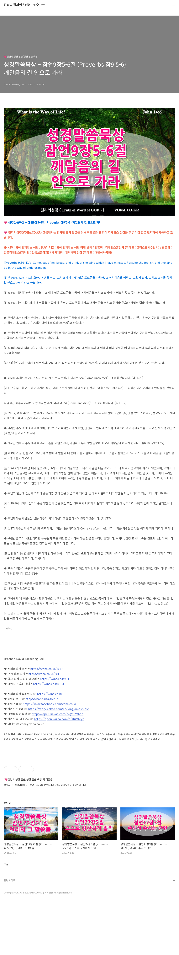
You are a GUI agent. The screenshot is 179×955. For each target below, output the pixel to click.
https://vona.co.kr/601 (43, 674)
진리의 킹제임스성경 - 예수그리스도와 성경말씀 (25, 5)
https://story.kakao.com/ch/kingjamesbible (58, 709)
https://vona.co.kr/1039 (49, 684)
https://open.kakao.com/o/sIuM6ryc (59, 719)
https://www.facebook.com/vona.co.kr (49, 704)
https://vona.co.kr (49, 694)
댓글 (6, 918)
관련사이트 (9, 934)
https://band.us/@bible (41, 699)
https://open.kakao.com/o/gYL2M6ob (57, 714)
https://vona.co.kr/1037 (46, 669)
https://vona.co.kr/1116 (56, 679)
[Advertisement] (89, 782)
